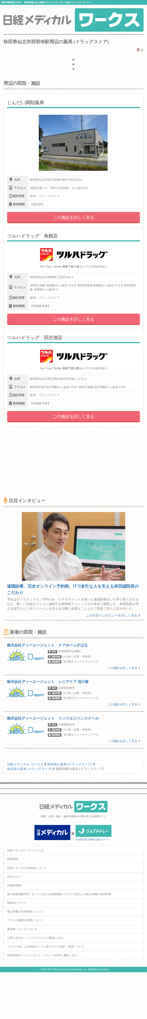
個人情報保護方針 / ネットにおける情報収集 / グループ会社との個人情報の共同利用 (59, 894)
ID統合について (16, 902)
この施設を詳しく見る (73, 217)
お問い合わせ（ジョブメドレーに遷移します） (36, 938)
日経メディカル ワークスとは (25, 850)
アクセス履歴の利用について (25, 920)
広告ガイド (14, 876)
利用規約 (12, 859)
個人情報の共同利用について (25, 911)
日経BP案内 (14, 885)
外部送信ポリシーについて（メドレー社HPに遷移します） (43, 955)
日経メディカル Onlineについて (26, 868)
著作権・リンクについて (22, 929)
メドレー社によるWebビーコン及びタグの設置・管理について (45, 946)
